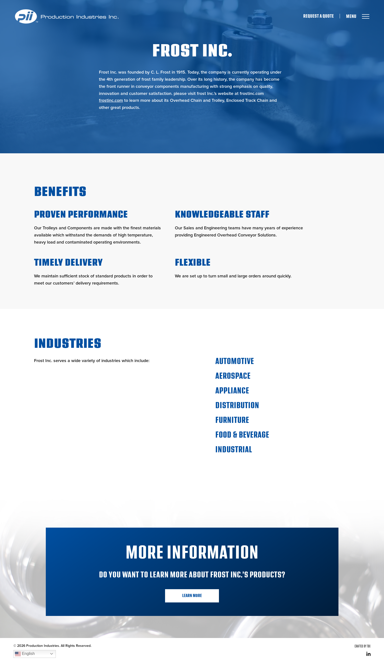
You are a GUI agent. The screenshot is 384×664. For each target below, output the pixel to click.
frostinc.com (111, 100)
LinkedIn (368, 654)
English (25, 654)
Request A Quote (318, 16)
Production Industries (67, 16)
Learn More (192, 596)
